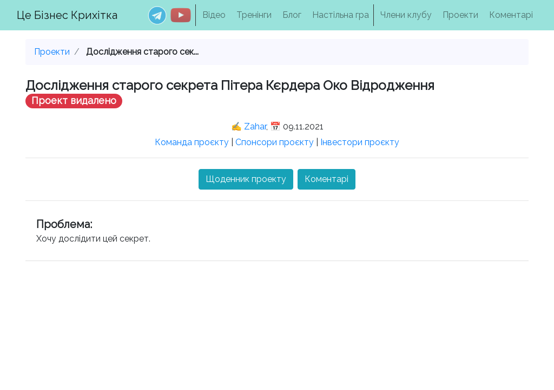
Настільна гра (340, 15)
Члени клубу (406, 15)
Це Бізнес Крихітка (67, 15)
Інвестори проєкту (359, 142)
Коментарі (511, 15)
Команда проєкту (192, 142)
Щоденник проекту (246, 179)
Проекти (460, 15)
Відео (214, 15)
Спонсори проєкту (274, 142)
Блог (291, 15)
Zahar (255, 126)
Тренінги (254, 15)
